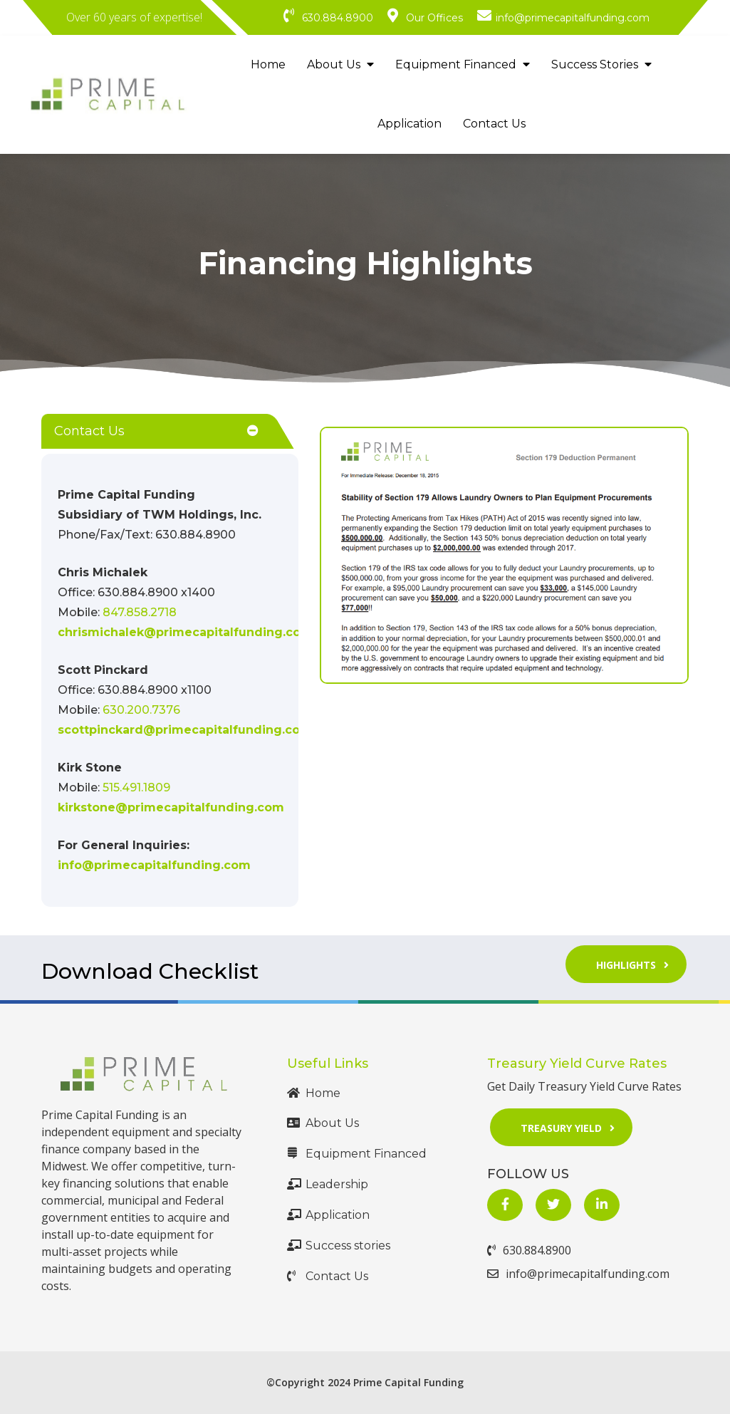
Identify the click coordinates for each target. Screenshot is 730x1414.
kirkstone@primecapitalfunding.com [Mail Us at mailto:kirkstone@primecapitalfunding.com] (171, 807)
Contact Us (494, 123)
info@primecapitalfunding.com (578, 1274)
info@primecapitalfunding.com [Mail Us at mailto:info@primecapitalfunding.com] (154, 865)
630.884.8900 (529, 1250)
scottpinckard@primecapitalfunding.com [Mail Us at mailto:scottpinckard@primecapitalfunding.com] (185, 730)
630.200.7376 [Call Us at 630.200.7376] (141, 710)
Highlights (637, 964)
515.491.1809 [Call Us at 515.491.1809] (136, 787)
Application (409, 123)
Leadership (327, 1184)
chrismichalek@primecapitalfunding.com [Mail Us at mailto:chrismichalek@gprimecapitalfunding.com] (185, 632)
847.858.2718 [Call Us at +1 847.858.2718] (140, 612)
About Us (340, 64)
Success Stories (601, 64)
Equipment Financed (462, 64)
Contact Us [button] (89, 431)
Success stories (338, 1245)
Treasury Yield (572, 1126)
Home (268, 64)
